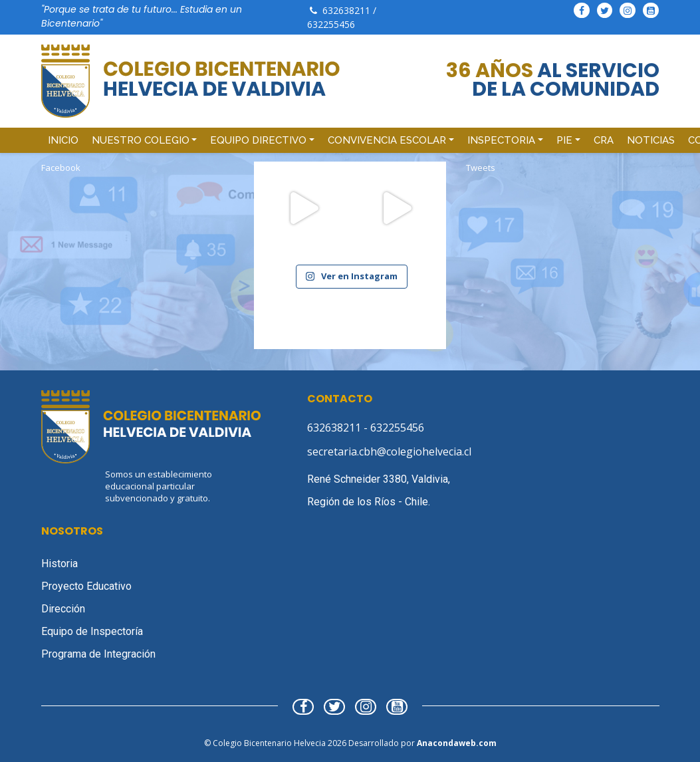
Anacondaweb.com (457, 743)
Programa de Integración (98, 654)
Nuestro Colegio (140, 140)
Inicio (63, 140)
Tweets (480, 168)
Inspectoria (501, 140)
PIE (564, 140)
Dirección (63, 608)
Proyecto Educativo (86, 586)
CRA (604, 140)
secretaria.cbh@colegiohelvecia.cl (389, 451)
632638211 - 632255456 (365, 427)
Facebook (60, 168)
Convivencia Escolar (387, 140)
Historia (59, 563)
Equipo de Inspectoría (92, 631)
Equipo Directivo (258, 140)
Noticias (651, 140)
